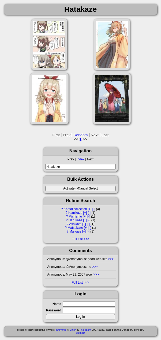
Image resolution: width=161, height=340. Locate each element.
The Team (85, 329)
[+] (90, 209)
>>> (110, 259)
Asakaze (75, 224)
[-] (93, 209)
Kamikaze (75, 213)
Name (57, 304)
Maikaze (75, 231)
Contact (80, 332)
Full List (77, 239)
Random (80, 135)
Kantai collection (75, 209)
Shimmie (61, 329)
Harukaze (75, 220)
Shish (73, 329)
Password (53, 310)
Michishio (75, 216)
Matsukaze (75, 228)
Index (80, 159)
